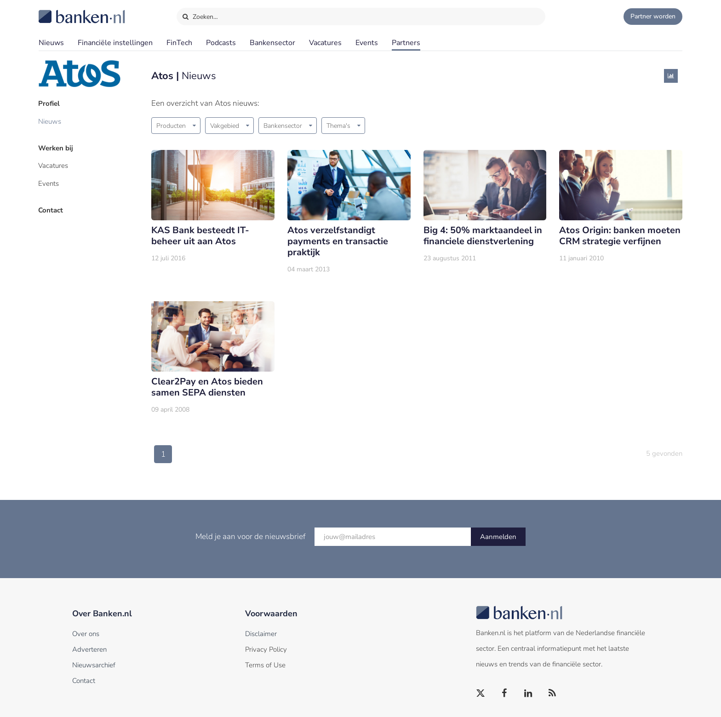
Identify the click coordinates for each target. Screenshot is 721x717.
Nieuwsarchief (93, 665)
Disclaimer (261, 633)
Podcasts (221, 43)
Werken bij (56, 147)
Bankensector (272, 43)
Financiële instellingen (115, 43)
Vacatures (325, 43)
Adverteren (89, 649)
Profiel (49, 103)
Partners (406, 43)
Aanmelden (498, 536)
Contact (51, 209)
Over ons (85, 633)
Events (366, 43)
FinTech (179, 43)
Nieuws (51, 43)
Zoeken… (200, 14)
